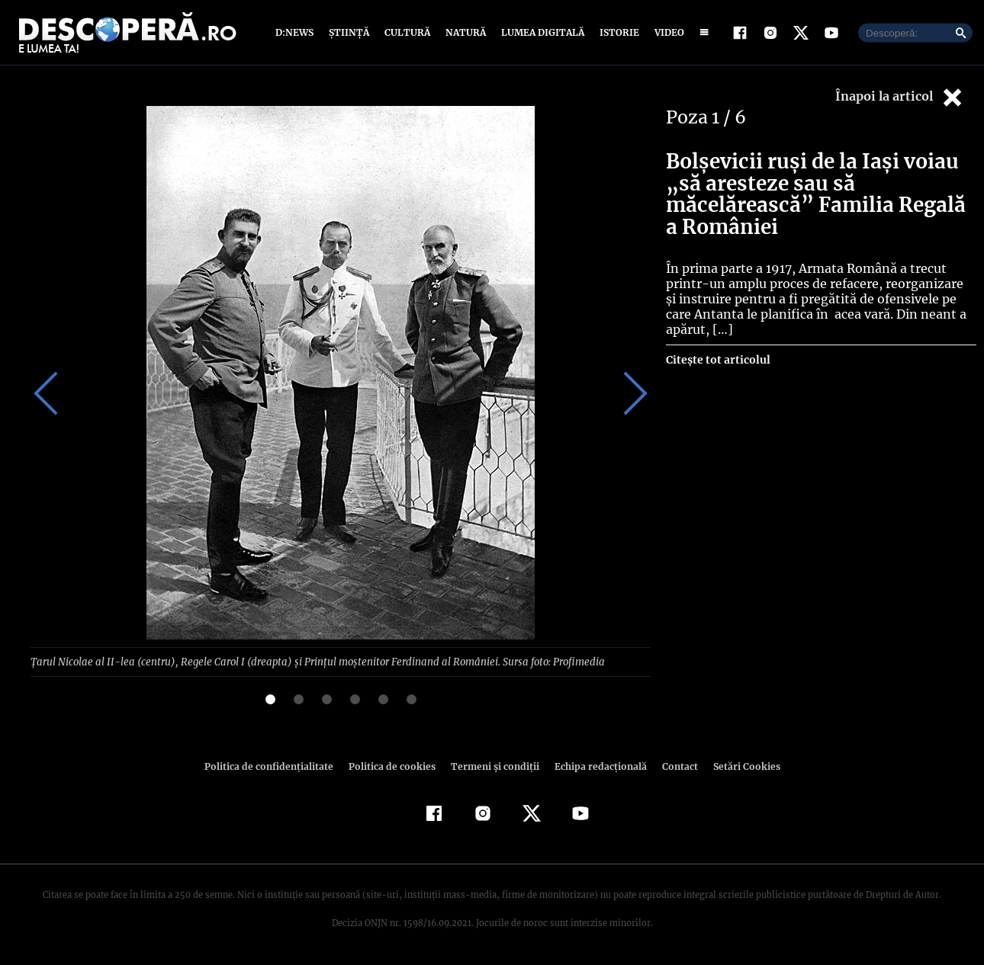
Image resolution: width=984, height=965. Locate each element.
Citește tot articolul (717, 360)
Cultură (406, 32)
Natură (464, 32)
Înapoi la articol (900, 97)
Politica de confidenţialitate (275, 765)
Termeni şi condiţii (492, 765)
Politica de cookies (393, 765)
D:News (296, 32)
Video (666, 32)
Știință (349, 32)
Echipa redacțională (596, 765)
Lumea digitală (540, 32)
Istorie (616, 32)
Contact (673, 765)
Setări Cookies (738, 765)
